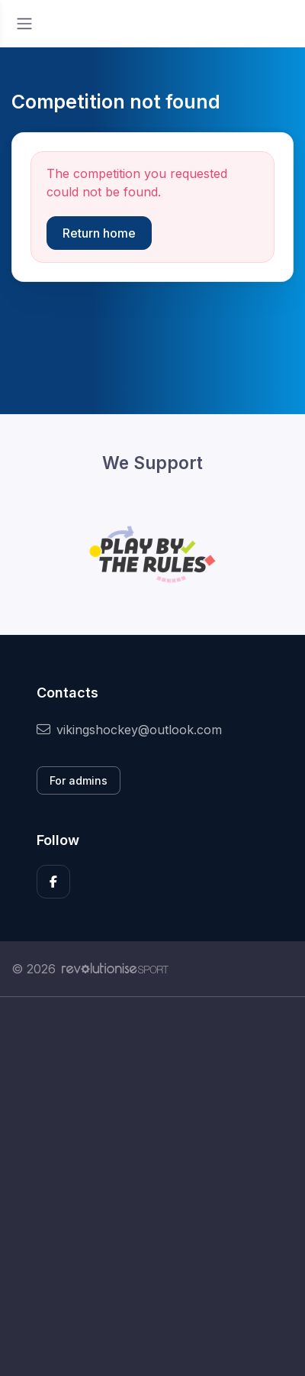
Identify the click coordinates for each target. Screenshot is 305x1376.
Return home (99, 233)
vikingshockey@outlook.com (129, 729)
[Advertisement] (152, 1186)
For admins (79, 780)
